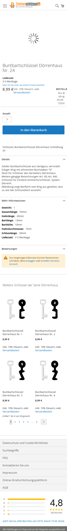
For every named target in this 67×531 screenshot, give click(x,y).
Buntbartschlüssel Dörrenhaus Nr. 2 (45, 332)
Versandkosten (21, 92)
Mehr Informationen (13, 200)
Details (6, 159)
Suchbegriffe (11, 450)
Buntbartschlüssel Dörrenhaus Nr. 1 (13, 332)
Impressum (10, 473)
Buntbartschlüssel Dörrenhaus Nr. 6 (45, 393)
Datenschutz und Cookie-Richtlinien (25, 443)
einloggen (30, 260)
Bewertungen (9, 248)
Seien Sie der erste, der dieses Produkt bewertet (23, 85)
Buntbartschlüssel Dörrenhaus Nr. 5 (13, 393)
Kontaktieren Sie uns (16, 465)
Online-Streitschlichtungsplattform (25, 480)
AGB (5, 487)
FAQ (5, 458)
